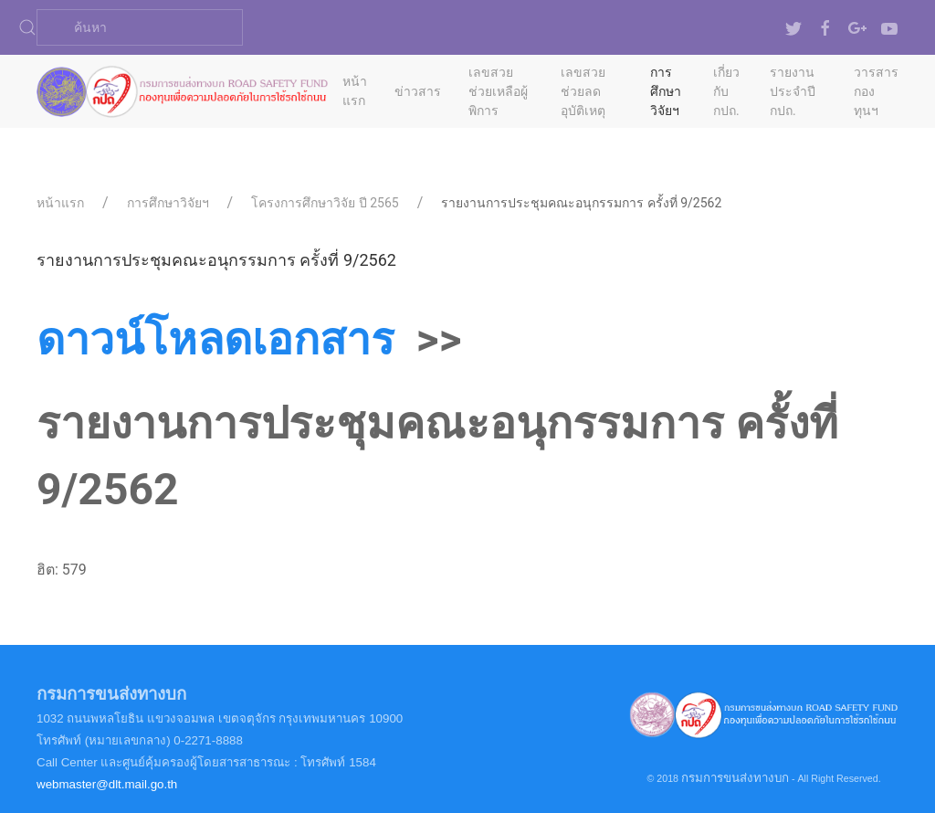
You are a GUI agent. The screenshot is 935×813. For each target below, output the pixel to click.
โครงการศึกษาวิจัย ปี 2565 (324, 202)
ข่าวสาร (417, 91)
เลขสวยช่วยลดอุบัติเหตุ (583, 91)
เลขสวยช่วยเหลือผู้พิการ (498, 91)
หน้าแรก (354, 91)
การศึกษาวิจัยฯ (665, 91)
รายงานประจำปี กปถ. (792, 91)
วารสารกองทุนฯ (876, 91)
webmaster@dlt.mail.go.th (107, 784)
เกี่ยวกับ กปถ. (726, 91)
